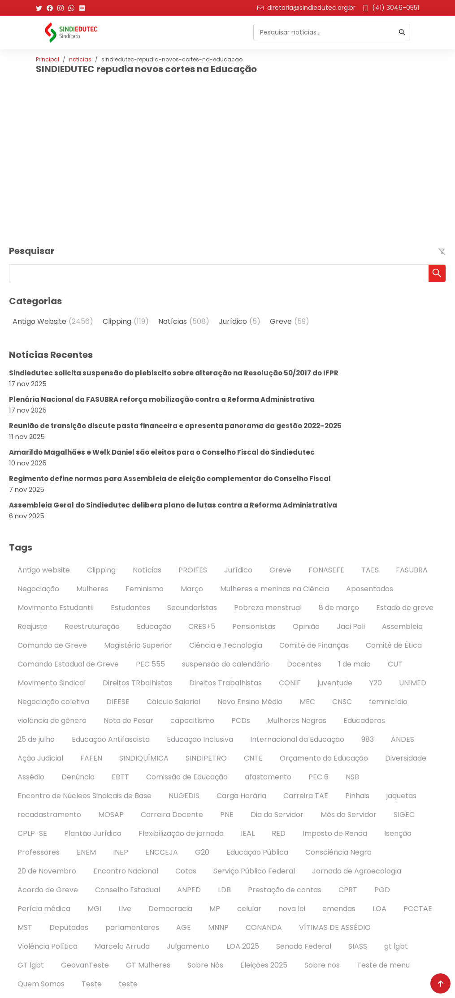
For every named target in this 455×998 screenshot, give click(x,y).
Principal (47, 59)
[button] (437, 273)
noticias (80, 59)
